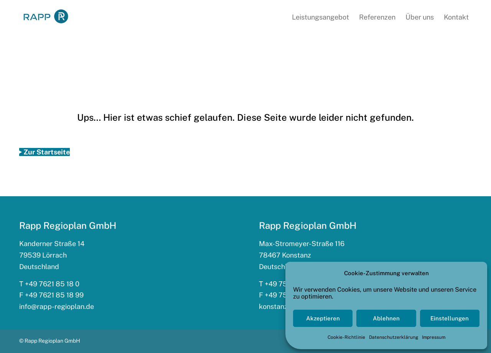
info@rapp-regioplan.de (56, 306)
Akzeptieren (323, 318)
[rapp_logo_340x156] (45, 17)
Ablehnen (386, 318)
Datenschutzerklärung (393, 337)
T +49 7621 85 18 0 (49, 284)
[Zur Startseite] (44, 152)
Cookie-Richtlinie (346, 337)
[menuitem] (320, 17)
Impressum (433, 337)
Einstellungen (449, 318)
